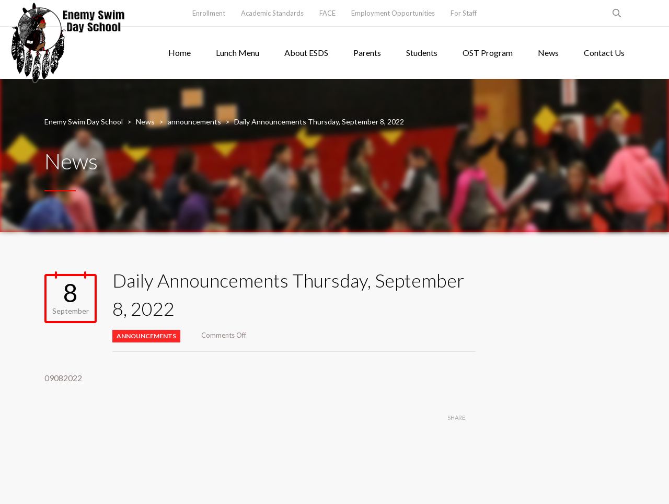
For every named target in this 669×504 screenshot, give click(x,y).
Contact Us (604, 53)
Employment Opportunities (393, 13)
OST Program (488, 53)
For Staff (464, 13)
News (548, 53)
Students (421, 53)
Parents (367, 53)
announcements (146, 336)
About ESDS (306, 53)
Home (179, 53)
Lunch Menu (237, 53)
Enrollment (208, 13)
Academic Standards (272, 13)
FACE (327, 13)
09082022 (63, 378)
